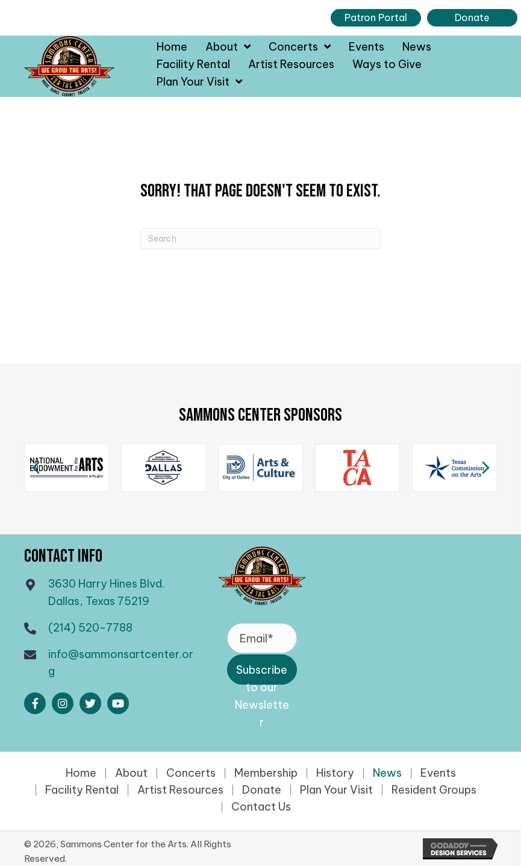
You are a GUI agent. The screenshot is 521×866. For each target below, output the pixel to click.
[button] (35, 703)
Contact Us (261, 807)
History (335, 773)
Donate (261, 790)
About (131, 773)
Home (81, 773)
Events (438, 773)
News (387, 773)
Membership (266, 773)
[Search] (260, 238)
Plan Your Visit (336, 790)
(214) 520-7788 (90, 628)
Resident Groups (434, 790)
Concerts (191, 773)
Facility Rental (82, 790)
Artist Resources (180, 790)
